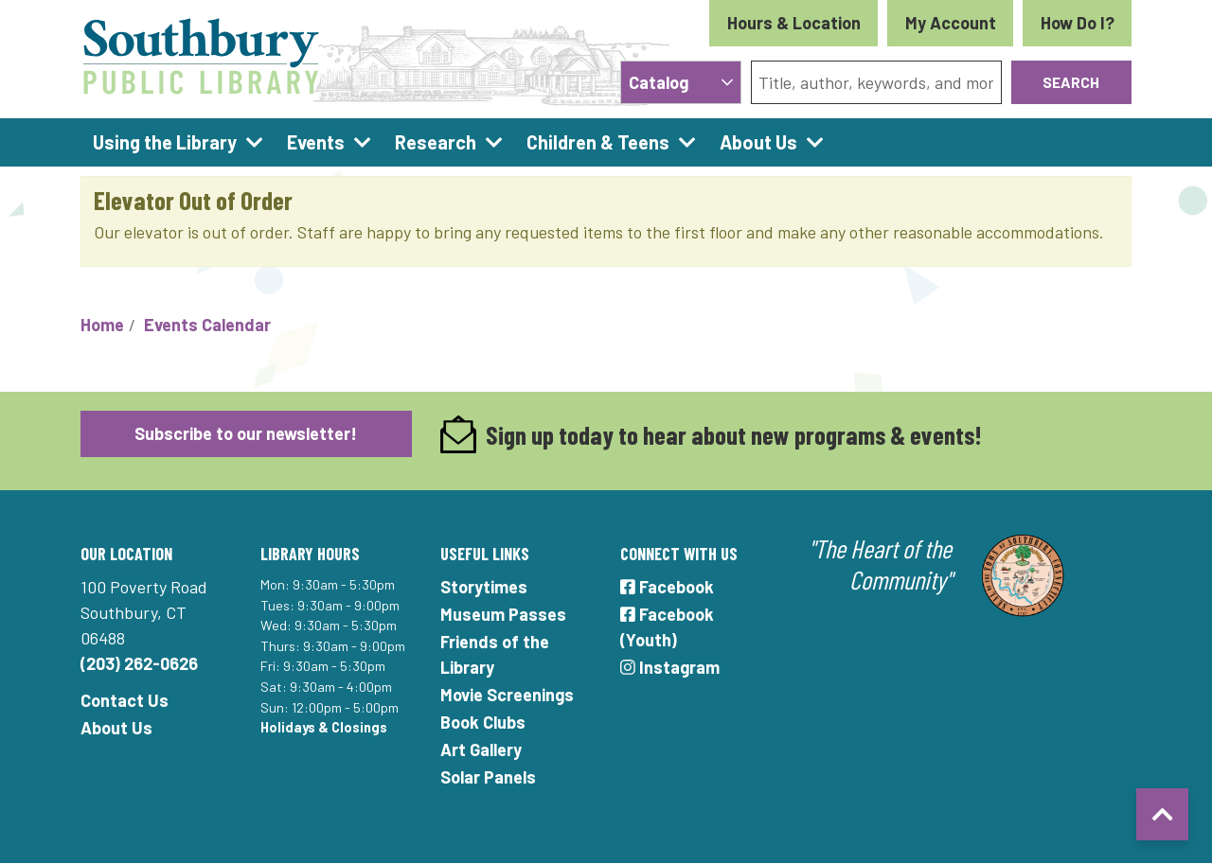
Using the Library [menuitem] (165, 142)
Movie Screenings (507, 694)
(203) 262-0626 (139, 663)
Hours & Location (794, 22)
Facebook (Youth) (667, 627)
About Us (116, 727)
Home (102, 324)
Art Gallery (481, 749)
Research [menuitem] (435, 142)
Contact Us (124, 700)
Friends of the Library (494, 654)
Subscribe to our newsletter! (245, 433)
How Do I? (1077, 22)
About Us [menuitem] (758, 142)
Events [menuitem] (316, 142)
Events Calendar (207, 324)
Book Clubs (483, 722)
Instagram (670, 667)
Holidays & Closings (323, 727)
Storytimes (483, 586)
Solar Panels (488, 777)
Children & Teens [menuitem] (597, 142)
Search (1071, 82)
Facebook (667, 586)
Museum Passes (503, 614)
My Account (950, 22)
